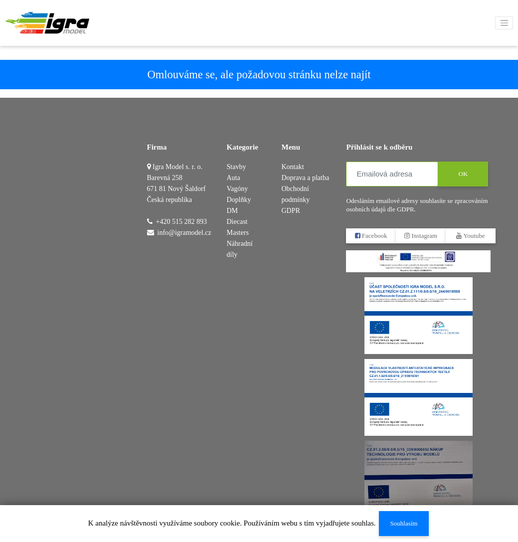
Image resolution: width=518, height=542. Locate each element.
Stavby (236, 167)
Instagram (420, 235)
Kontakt (292, 167)
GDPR (290, 210)
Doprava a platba (305, 177)
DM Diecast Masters (238, 221)
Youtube (471, 235)
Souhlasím (403, 523)
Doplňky (239, 199)
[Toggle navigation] (504, 22)
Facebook (371, 235)
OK (463, 174)
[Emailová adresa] (392, 174)
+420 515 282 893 (181, 221)
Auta (233, 177)
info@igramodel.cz (184, 232)
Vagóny (237, 188)
